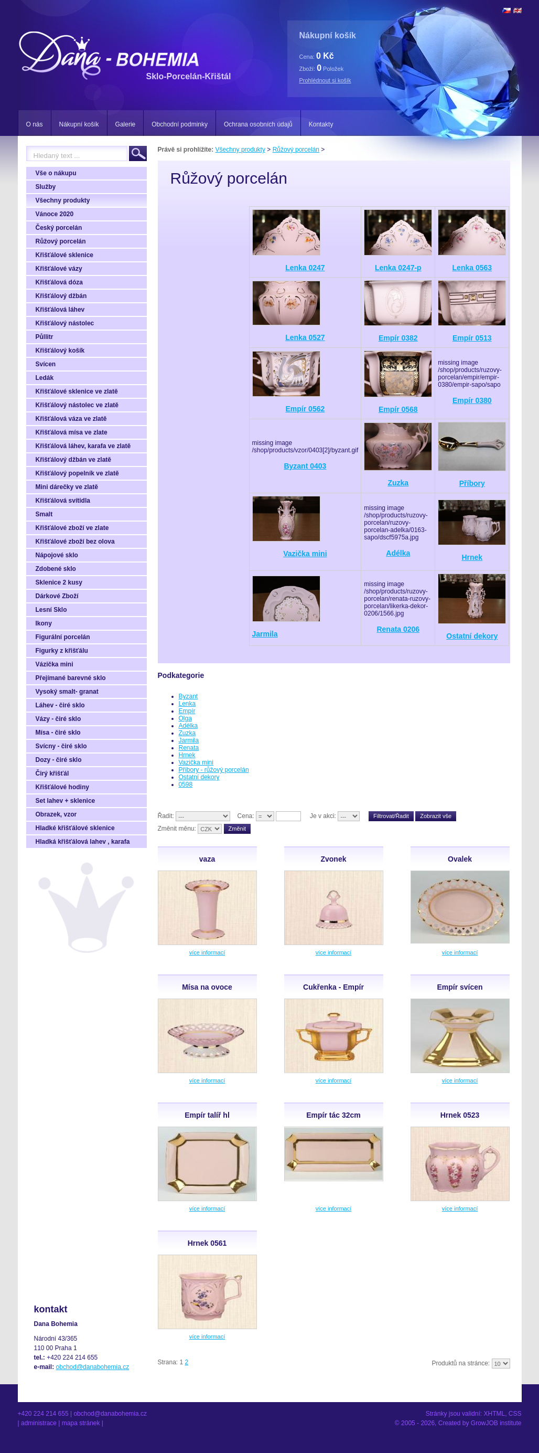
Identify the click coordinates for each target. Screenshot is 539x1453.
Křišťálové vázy (59, 268)
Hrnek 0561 (207, 1243)
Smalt (44, 514)
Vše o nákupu (56, 173)
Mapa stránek (81, 1423)
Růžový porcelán (61, 241)
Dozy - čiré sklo (59, 759)
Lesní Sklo (51, 609)
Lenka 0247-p (398, 267)
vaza (207, 859)
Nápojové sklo (57, 555)
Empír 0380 (472, 400)
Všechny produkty (63, 200)
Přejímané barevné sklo (71, 678)
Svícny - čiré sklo (61, 746)
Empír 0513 (472, 338)
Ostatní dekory (472, 636)
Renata (189, 747)
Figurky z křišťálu (62, 650)
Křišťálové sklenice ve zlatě (77, 391)
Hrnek (471, 557)
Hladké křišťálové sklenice (75, 828)
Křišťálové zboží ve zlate (72, 528)
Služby (46, 186)
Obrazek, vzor (56, 814)
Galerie (125, 124)
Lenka (187, 703)
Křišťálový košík (60, 350)
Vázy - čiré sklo (58, 719)
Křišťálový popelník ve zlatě (77, 473)
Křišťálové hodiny (62, 787)
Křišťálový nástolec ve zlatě (77, 405)
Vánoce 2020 (55, 214)
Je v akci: (323, 816)
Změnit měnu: (177, 828)
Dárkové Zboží (57, 596)
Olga (185, 718)
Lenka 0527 (305, 337)
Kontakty (321, 124)
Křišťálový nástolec (65, 323)
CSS (515, 1413)
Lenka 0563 (472, 267)
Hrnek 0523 (460, 1115)
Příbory (472, 483)
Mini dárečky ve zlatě (67, 487)
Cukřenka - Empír (333, 987)
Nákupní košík (79, 124)
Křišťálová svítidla (63, 500)
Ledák (45, 377)
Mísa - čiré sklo (58, 732)
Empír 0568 (398, 409)
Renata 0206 (397, 629)
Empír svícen (459, 987)
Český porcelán (59, 227)
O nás (34, 124)
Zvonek (333, 859)
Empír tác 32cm (333, 1115)
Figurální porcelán (63, 637)
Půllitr (44, 337)
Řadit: (166, 816)
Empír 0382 (398, 338)
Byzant (188, 696)
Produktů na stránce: (461, 1363)
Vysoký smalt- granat (67, 691)
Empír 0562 (305, 409)
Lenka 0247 (305, 267)
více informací (207, 952)
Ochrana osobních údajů (258, 124)
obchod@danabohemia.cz (93, 1367)
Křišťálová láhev (60, 309)
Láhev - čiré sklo (60, 705)
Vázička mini (54, 664)
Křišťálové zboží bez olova (75, 541)
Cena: (246, 816)
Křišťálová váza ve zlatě (71, 418)
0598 (186, 784)
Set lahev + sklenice (65, 800)
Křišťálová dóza (59, 282)
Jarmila (265, 634)
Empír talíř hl (207, 1115)
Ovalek (460, 859)
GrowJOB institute (496, 1423)
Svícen (46, 364)
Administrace (39, 1423)
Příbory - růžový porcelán (214, 769)
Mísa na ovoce (207, 987)
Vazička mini (305, 553)
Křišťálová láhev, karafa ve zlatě (83, 446)
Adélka (398, 553)
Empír (187, 711)
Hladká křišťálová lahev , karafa (83, 841)
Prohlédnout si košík (325, 80)
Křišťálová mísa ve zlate (71, 432)
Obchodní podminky (180, 124)
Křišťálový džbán (61, 296)
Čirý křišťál (52, 773)
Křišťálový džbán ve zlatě (73, 459)
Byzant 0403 (305, 466)
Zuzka (397, 483)
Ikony (44, 623)
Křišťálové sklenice (64, 255)
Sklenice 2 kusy (59, 582)
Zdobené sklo (56, 568)
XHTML (494, 1413)
